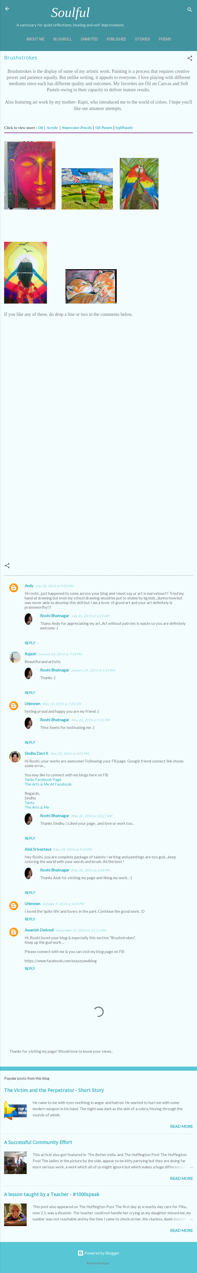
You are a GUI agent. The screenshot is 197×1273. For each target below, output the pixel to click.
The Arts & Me (37, 807)
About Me (35, 39)
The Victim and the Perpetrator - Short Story (54, 1090)
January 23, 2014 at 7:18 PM (60, 654)
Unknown (32, 703)
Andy (29, 585)
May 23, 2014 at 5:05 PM (69, 753)
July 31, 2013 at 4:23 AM (90, 616)
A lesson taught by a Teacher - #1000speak (51, 1194)
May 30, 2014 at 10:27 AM (91, 816)
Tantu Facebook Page (43, 779)
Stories (142, 39)
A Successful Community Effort (38, 1142)
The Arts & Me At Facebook (48, 784)
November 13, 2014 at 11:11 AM (81, 930)
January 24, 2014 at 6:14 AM (93, 670)
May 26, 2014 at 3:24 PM (90, 870)
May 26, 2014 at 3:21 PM (90, 720)
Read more (181, 1126)
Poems (165, 39)
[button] (190, 59)
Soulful (70, 12)
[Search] (190, 10)
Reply (30, 643)
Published (116, 39)
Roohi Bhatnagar (54, 615)
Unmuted (89, 39)
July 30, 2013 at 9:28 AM (54, 586)
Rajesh (30, 653)
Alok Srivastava (38, 849)
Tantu (29, 802)
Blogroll (62, 39)
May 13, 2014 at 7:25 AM (61, 704)
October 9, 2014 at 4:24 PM (63, 904)
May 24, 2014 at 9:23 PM (72, 849)
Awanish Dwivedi (39, 930)
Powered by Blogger (98, 1253)
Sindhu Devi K (36, 753)
